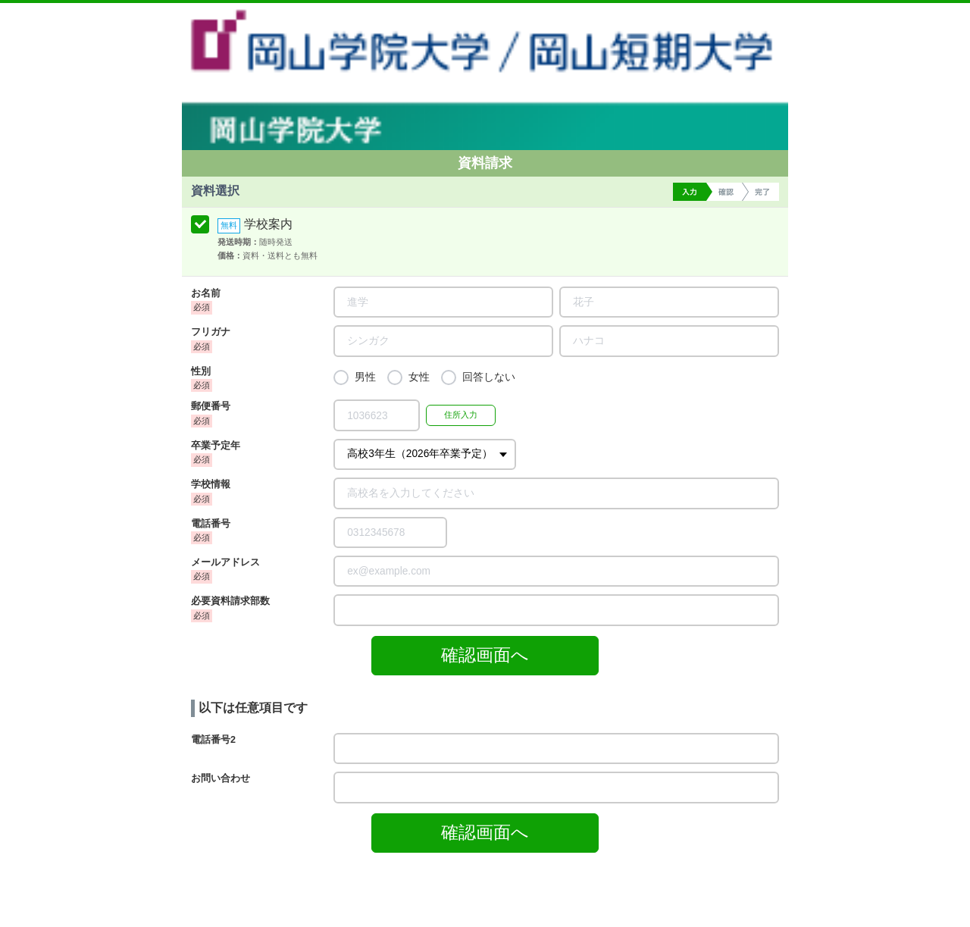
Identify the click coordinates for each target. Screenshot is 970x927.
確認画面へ (485, 655)
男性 (365, 377)
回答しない (488, 377)
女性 (419, 377)
